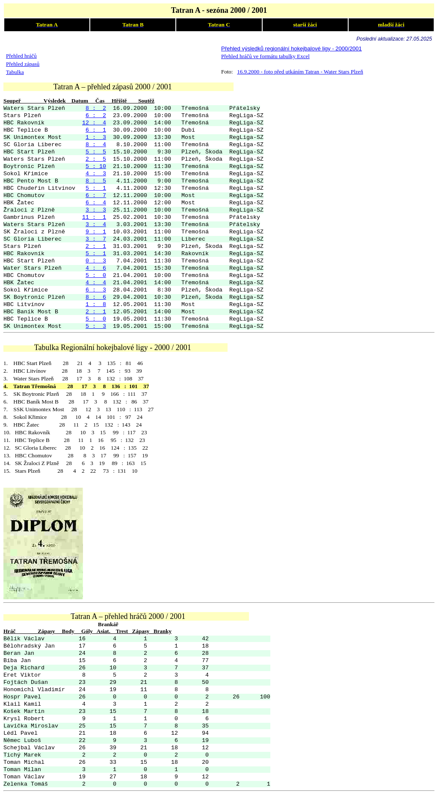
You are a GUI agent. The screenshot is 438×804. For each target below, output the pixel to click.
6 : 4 (96, 203)
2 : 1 (96, 246)
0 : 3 (96, 261)
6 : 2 (96, 115)
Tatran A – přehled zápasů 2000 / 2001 (143, 86)
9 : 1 (96, 232)
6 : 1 (96, 130)
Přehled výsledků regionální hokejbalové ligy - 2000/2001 (291, 48)
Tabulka (15, 72)
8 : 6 (96, 297)
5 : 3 (96, 326)
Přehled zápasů (22, 64)
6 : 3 (96, 290)
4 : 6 (96, 268)
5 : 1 (96, 188)
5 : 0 (96, 275)
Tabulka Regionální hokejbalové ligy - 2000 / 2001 (131, 347)
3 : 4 (96, 224)
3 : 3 (96, 210)
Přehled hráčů (21, 56)
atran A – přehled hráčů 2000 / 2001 (130, 616)
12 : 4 (94, 123)
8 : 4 (96, 144)
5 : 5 (96, 152)
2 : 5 (96, 159)
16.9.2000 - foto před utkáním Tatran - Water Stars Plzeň (300, 71)
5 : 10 (96, 166)
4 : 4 (96, 283)
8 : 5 (96, 181)
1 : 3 (96, 137)
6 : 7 (96, 195)
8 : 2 (96, 108)
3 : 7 (96, 239)
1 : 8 (96, 304)
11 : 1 (94, 217)
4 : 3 (96, 174)
